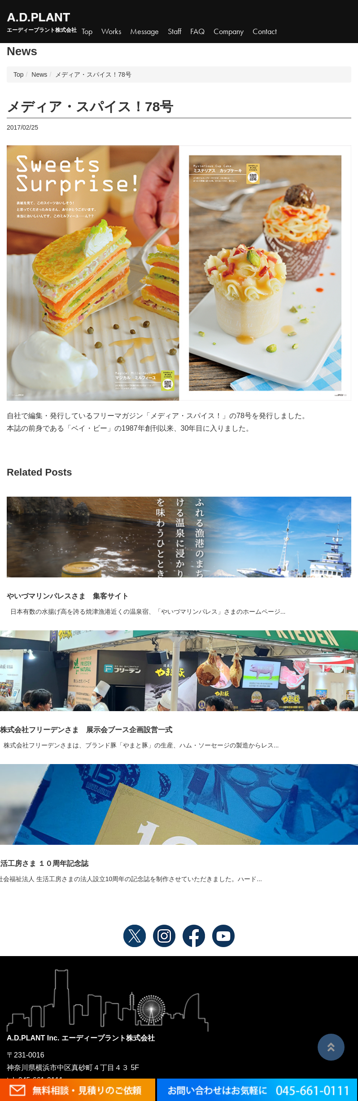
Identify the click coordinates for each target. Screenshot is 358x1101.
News (39, 74)
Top (87, 31)
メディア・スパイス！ (186, 415)
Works (111, 31)
